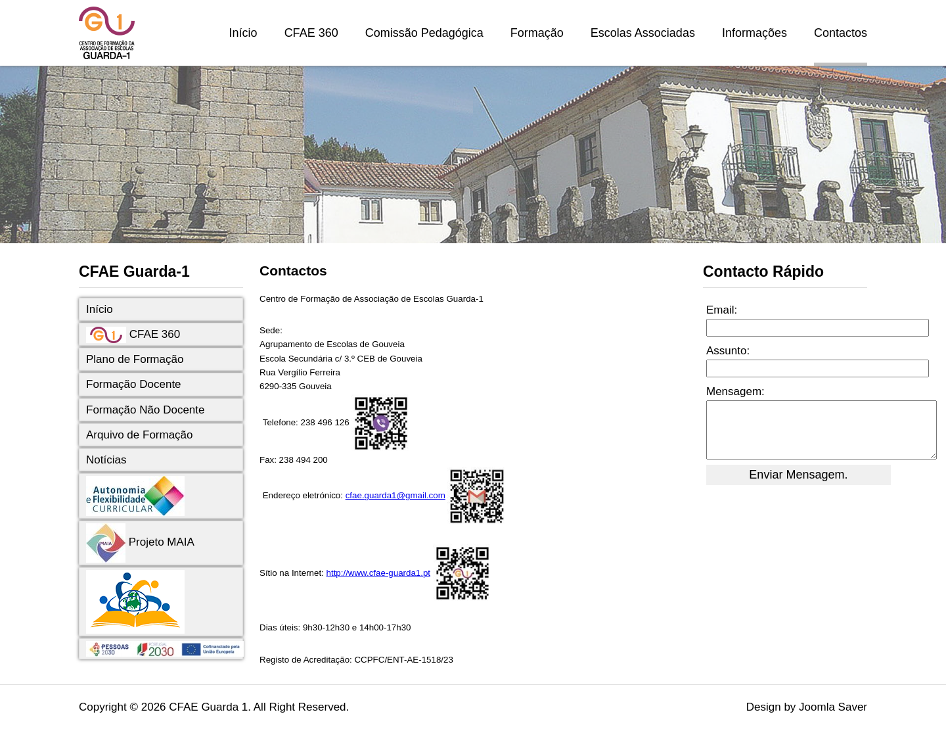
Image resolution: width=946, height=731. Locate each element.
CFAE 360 (311, 32)
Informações (754, 32)
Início (243, 32)
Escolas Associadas (643, 32)
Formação (537, 32)
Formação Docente (133, 384)
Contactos (840, 32)
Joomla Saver (833, 707)
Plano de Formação (134, 359)
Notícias (106, 460)
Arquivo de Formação (139, 435)
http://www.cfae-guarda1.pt (379, 573)
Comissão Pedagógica (424, 32)
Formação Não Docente (145, 410)
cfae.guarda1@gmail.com (395, 495)
